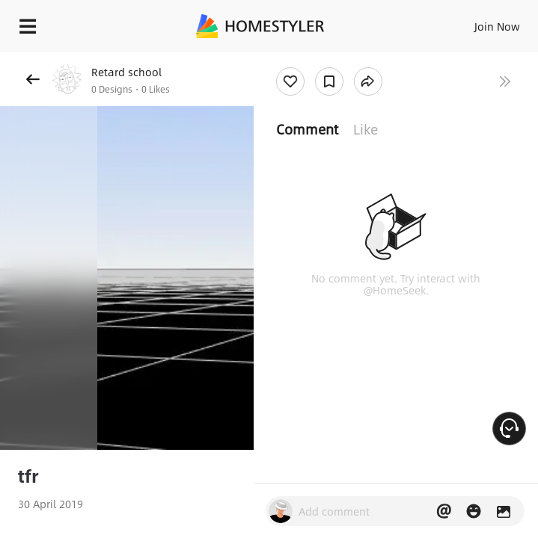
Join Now (497, 26)
